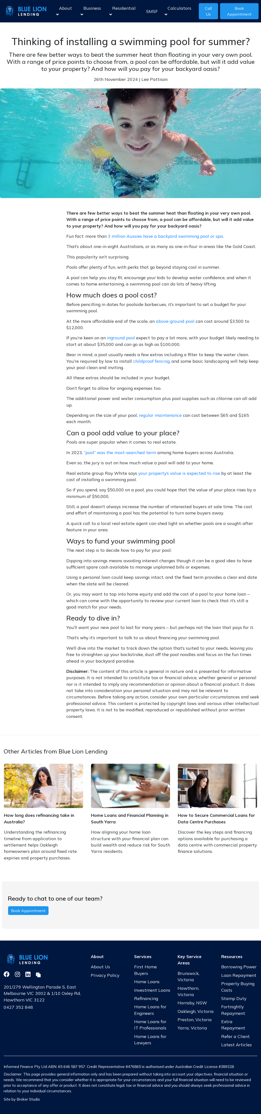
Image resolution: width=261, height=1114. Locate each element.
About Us (100, 966)
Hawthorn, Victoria (188, 991)
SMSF (152, 11)
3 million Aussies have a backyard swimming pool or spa (165, 236)
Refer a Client (235, 1036)
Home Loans (147, 981)
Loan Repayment (238, 975)
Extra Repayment (233, 1024)
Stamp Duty (233, 998)
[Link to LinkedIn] (28, 974)
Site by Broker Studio (22, 1099)
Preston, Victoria (195, 1019)
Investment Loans (152, 990)
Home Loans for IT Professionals (150, 1024)
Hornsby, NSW (192, 1002)
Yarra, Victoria (192, 1027)
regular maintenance (160, 415)
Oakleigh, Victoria (196, 1011)
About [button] (64, 11)
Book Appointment (239, 11)
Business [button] (90, 11)
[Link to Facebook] (7, 974)
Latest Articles (236, 1044)
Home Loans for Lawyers (150, 1039)
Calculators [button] (178, 11)
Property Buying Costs (237, 986)
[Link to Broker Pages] (38, 974)
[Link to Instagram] (18, 974)
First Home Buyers (145, 970)
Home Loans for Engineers (150, 1010)
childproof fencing (151, 361)
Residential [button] (122, 11)
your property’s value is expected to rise (179, 473)
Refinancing (146, 998)
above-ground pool (175, 321)
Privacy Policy (105, 975)
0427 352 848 (18, 1007)
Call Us (208, 11)
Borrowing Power (239, 966)
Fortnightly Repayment (233, 1010)
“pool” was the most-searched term (120, 452)
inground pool (121, 337)
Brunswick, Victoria (188, 976)
